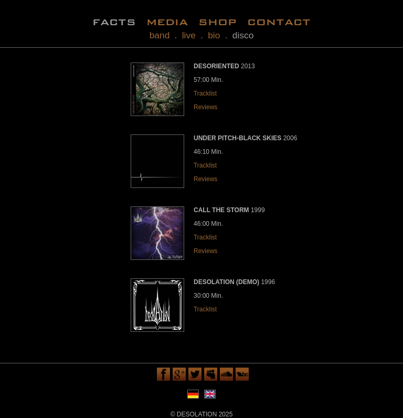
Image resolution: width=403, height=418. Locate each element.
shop (217, 21)
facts (114, 21)
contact (279, 21)
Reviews (205, 107)
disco (243, 35)
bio (214, 35)
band (160, 35)
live (189, 35)
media (167, 21)
